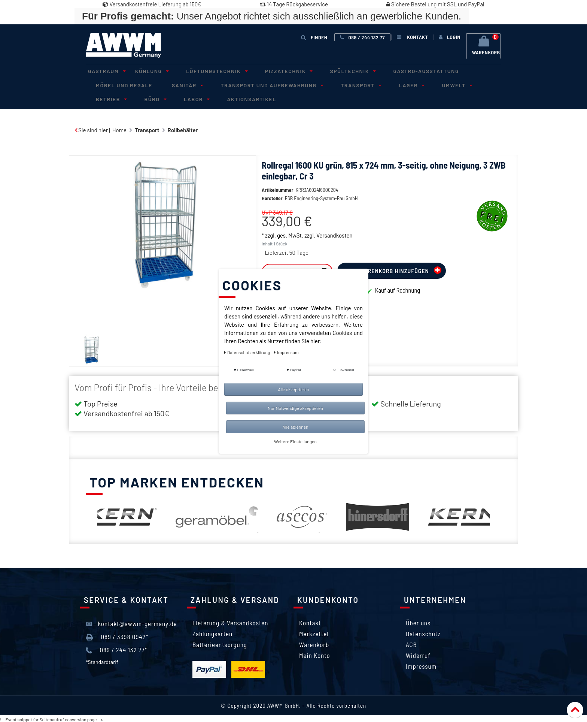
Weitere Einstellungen (295, 441)
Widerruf (418, 654)
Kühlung (144, 70)
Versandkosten (334, 245)
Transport (345, 84)
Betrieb (476, 84)
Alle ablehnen (295, 426)
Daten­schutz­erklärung (247, 352)
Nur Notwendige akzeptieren (295, 408)
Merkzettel (314, 632)
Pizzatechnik (273, 70)
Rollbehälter (183, 128)
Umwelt (433, 84)
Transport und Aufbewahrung (260, 84)
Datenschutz (423, 632)
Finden (314, 37)
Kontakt (310, 621)
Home (119, 128)
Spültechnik (333, 70)
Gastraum (103, 70)
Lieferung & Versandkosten (230, 621)
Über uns (418, 621)
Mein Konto (314, 654)
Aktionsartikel (192, 97)
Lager (391, 84)
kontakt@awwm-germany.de (131, 622)
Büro (103, 97)
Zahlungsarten (212, 632)
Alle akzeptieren (293, 389)
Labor (140, 97)
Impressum (421, 664)
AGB (411, 643)
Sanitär (180, 84)
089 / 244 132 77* (116, 649)
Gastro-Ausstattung (403, 70)
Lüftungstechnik (205, 70)
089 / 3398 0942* (117, 635)
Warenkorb (314, 643)
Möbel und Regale (122, 84)
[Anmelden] (448, 37)
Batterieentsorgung (219, 643)
